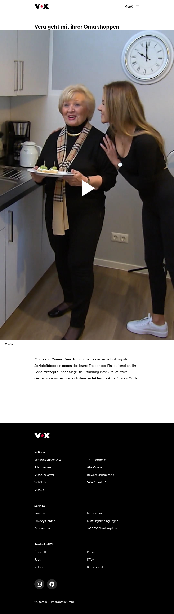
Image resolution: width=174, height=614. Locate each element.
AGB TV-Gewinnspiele (102, 528)
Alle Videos (94, 467)
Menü (132, 6)
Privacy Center (44, 521)
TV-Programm (96, 460)
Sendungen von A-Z (47, 460)
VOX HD (40, 482)
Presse (91, 552)
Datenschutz (43, 528)
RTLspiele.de (95, 567)
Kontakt (39, 513)
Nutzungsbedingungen (102, 521)
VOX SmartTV (96, 482)
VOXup (39, 490)
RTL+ (90, 559)
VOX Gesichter (44, 475)
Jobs (37, 559)
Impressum (94, 513)
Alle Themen (42, 467)
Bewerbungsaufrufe (100, 475)
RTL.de (39, 567)
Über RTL (40, 552)
